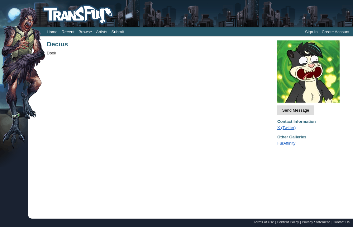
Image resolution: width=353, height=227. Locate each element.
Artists (101, 32)
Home (52, 32)
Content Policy (288, 222)
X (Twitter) (286, 127)
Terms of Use (264, 222)
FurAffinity (286, 143)
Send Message (295, 110)
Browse (85, 32)
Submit (117, 32)
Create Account (335, 32)
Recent (68, 32)
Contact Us (341, 222)
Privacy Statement (316, 222)
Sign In (311, 32)
